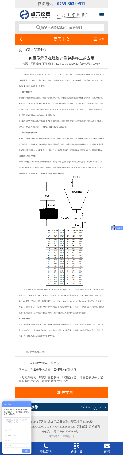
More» (86, 407)
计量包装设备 (27, 86)
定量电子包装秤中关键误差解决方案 (53, 369)
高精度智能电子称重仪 (44, 363)
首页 (27, 49)
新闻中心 (40, 49)
